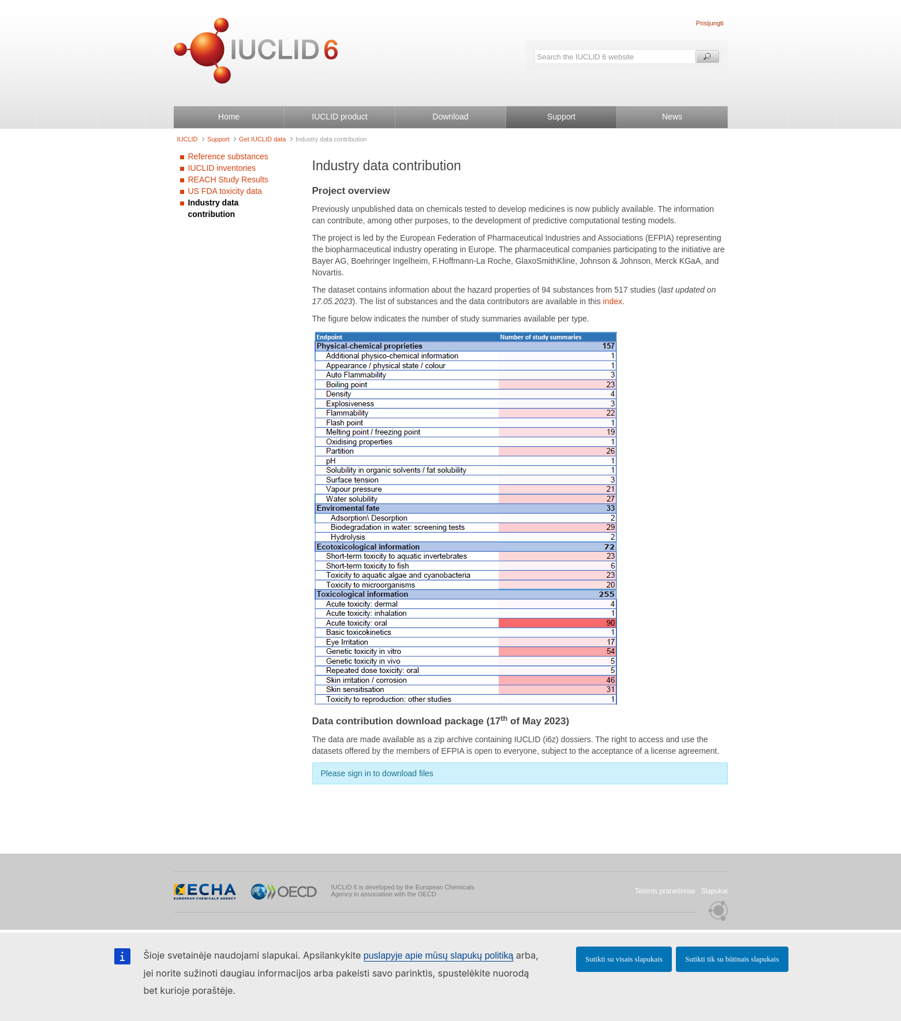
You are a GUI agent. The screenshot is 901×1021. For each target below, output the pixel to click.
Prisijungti (710, 23)
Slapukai (714, 891)
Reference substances (228, 156)
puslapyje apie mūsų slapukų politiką (439, 955)
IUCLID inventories (222, 168)
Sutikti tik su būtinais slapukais (732, 959)
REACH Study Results (228, 179)
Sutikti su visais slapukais (624, 959)
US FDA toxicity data (225, 191)
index (612, 301)
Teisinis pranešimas (665, 891)
